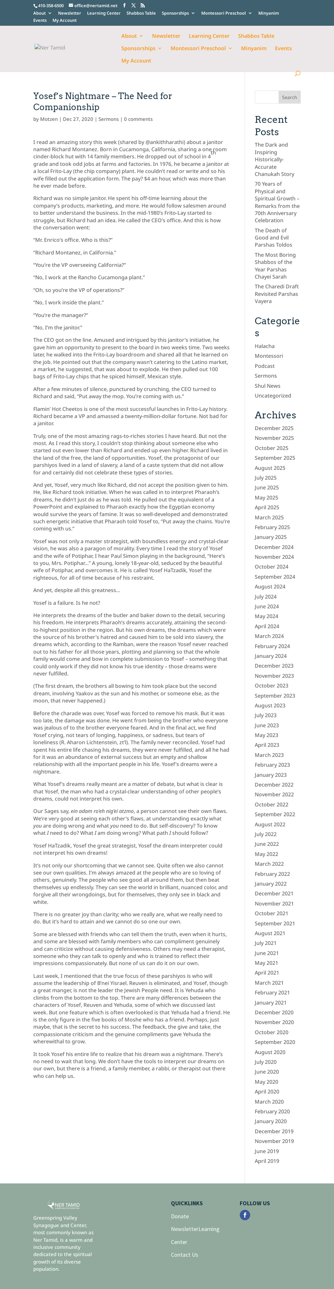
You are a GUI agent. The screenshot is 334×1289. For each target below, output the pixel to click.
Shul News (268, 385)
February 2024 (272, 646)
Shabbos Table (141, 13)
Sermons (109, 119)
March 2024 (269, 636)
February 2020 (272, 1111)
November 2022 (274, 794)
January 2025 (271, 537)
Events (40, 20)
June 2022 (267, 843)
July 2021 (266, 943)
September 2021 (275, 923)
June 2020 (267, 1071)
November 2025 (274, 438)
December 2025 (274, 428)
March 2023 (269, 755)
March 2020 (269, 1101)
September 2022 (275, 814)
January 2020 (271, 1121)
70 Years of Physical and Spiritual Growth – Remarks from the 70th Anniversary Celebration (277, 202)
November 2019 (274, 1141)
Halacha (265, 346)
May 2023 (266, 735)
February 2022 (272, 873)
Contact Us (184, 1254)
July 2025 (266, 477)
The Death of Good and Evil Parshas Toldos (273, 238)
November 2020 (274, 1022)
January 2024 (271, 655)
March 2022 (269, 863)
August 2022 (270, 824)
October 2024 (271, 566)
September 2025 (275, 457)
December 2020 (274, 1012)
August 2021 (270, 933)
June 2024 (267, 606)
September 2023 (275, 695)
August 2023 (270, 705)
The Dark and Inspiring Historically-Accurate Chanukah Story (274, 159)
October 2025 (271, 448)
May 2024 (266, 616)
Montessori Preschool (223, 13)
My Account (65, 20)
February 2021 (272, 992)
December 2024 (274, 547)
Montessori (269, 355)
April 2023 (267, 744)
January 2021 (271, 1002)
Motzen (49, 119)
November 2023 (274, 675)
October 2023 (271, 685)
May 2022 (266, 854)
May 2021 (266, 962)
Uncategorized (273, 395)
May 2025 (266, 497)
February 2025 (272, 527)
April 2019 (267, 1161)
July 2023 (266, 715)
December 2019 (274, 1131)
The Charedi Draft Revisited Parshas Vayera (277, 294)
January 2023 (271, 774)
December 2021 (274, 893)
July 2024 (266, 596)
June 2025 (267, 487)
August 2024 (270, 586)
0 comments (138, 119)
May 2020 (266, 1081)
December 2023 (274, 665)
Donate (180, 1216)
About (39, 13)
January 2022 (271, 883)
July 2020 (266, 1061)
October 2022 (271, 804)
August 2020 (270, 1052)
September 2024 (275, 576)
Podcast (265, 365)
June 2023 (267, 725)
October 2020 (271, 1032)
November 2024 (274, 556)
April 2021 (267, 972)
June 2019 (267, 1151)
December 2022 (274, 784)
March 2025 (269, 517)
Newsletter (69, 13)
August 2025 (270, 467)
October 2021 (271, 913)
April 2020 (267, 1091)
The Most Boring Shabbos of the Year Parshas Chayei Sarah (275, 265)
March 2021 (269, 982)
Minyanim (268, 13)
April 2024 (267, 626)
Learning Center (104, 13)
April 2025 (267, 507)
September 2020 (275, 1042)
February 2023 (272, 764)
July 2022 (266, 834)
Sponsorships (175, 13)
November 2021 (274, 903)
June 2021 (267, 953)
